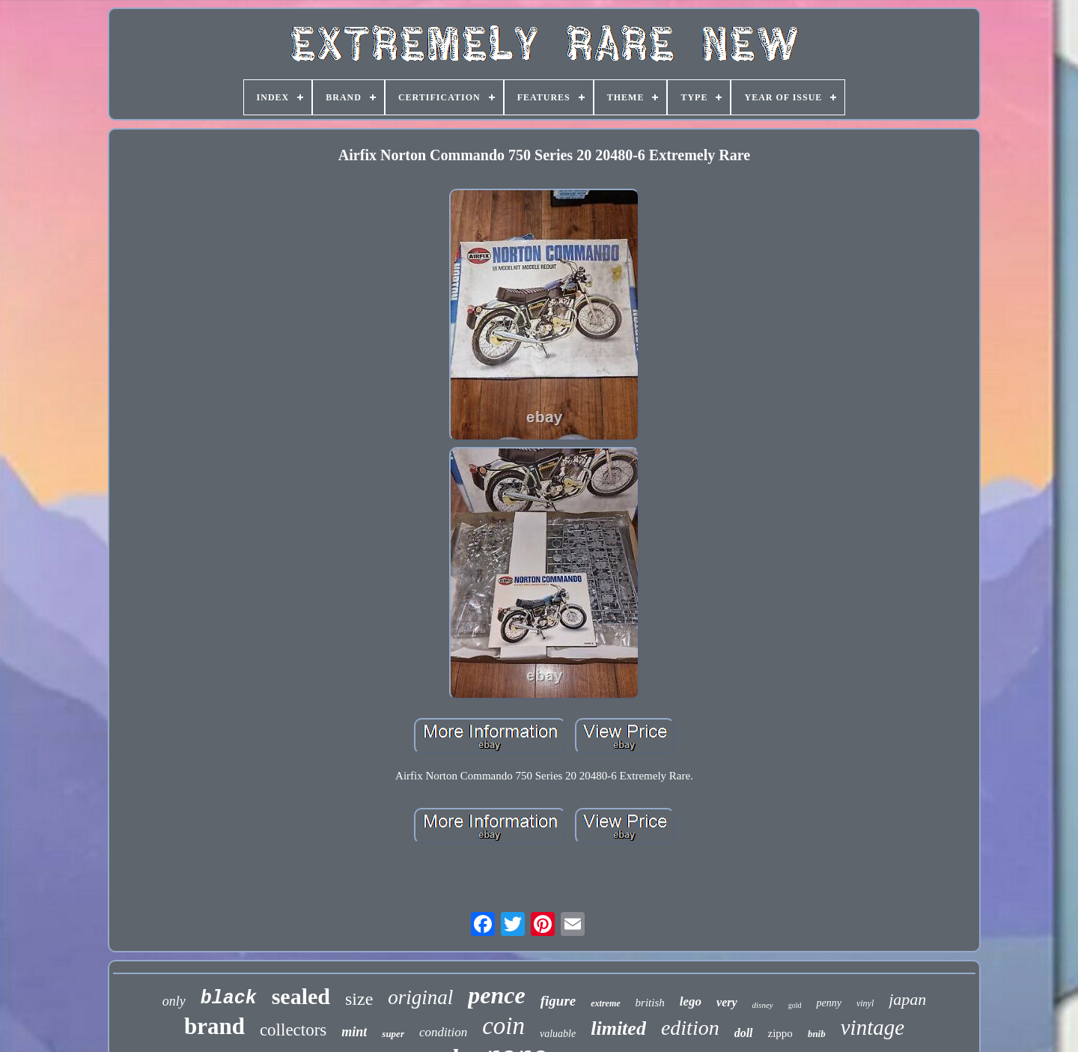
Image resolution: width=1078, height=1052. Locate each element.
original (420, 997)
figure (558, 1001)
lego (690, 1001)
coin (503, 1025)
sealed (301, 996)
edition (690, 1027)
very (726, 1002)
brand (214, 1026)
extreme (605, 1003)
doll (743, 1033)
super (393, 1033)
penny (828, 1003)
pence (496, 995)
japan (907, 999)
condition (443, 1032)
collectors (293, 1030)
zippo (780, 1033)
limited (618, 1028)
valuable (558, 1033)
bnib (817, 1033)
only (174, 1001)
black (229, 998)
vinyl (865, 1003)
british (650, 1003)
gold (795, 1005)
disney (762, 1004)
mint (354, 1031)
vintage (872, 1027)
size (359, 999)
